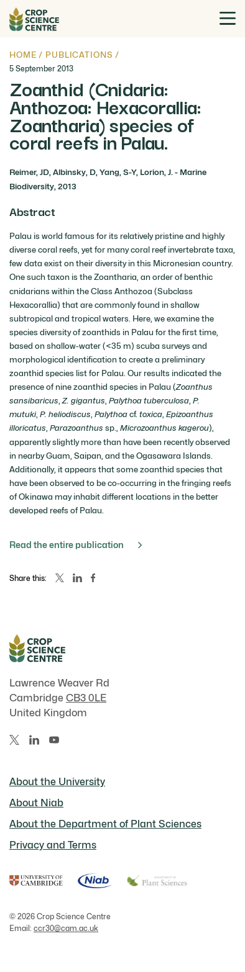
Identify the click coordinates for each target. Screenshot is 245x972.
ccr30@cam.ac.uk (66, 928)
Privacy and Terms (52, 845)
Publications (79, 55)
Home (22, 55)
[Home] (34, 18)
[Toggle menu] (228, 18)
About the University (57, 782)
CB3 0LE (86, 698)
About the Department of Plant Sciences (105, 824)
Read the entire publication (75, 544)
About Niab (36, 803)
